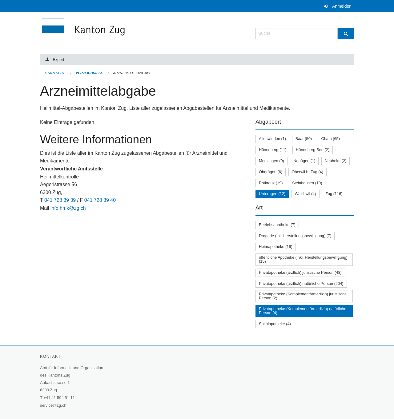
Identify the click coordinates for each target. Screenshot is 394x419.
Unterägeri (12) (272, 193)
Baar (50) (304, 138)
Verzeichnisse (89, 73)
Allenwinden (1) (272, 138)
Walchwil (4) (305, 193)
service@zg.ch (53, 405)
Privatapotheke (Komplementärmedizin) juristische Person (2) (303, 296)
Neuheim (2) (335, 160)
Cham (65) (330, 138)
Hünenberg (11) (273, 149)
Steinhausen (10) (307, 183)
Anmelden (342, 6)
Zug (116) (333, 193)
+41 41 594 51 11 (59, 397)
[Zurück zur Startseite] (120, 32)
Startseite (55, 73)
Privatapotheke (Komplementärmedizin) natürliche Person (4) (302, 310)
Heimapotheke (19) (275, 246)
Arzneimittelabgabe (132, 73)
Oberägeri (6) (270, 172)
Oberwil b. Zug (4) (307, 172)
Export (58, 59)
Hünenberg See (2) (312, 149)
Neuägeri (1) (304, 160)
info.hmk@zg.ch (68, 208)
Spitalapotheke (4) (275, 323)
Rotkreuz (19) (271, 183)
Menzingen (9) (271, 160)
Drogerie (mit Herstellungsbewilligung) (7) (295, 235)
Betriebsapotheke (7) (277, 224)
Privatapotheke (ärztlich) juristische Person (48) (300, 272)
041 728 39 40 (100, 200)
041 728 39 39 (60, 200)
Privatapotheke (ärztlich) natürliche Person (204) (301, 283)
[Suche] (346, 33)
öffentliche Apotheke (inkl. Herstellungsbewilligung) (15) (303, 259)
